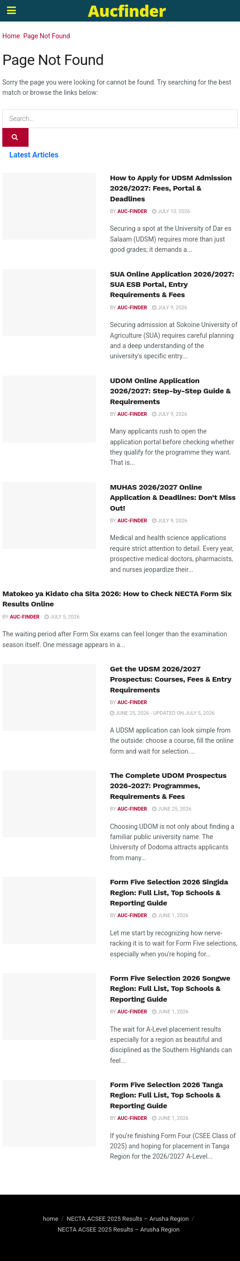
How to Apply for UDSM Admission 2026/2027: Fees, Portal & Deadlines (171, 188)
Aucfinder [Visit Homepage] (127, 11)
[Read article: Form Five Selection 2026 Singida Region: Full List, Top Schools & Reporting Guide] (49, 910)
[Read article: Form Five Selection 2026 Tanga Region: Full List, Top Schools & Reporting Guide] (49, 1113)
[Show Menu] (11, 10)
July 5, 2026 (62, 617)
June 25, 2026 (171, 809)
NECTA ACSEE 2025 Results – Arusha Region (127, 1218)
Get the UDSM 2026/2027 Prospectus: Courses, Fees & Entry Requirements (170, 679)
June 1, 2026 (170, 915)
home (50, 1218)
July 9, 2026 (169, 308)
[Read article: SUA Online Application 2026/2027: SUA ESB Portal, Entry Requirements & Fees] (49, 302)
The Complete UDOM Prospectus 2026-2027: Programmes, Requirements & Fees (168, 786)
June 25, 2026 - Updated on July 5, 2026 (162, 713)
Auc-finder (132, 211)
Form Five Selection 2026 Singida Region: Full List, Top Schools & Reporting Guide (169, 892)
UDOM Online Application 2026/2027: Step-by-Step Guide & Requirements (170, 391)
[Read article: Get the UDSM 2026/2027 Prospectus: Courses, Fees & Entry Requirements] (49, 697)
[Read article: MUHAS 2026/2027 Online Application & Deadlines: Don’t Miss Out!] (49, 515)
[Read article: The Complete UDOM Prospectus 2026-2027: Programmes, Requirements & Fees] (49, 803)
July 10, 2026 (171, 211)
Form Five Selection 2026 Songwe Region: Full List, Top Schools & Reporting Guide (170, 989)
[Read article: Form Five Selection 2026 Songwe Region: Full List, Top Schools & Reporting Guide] (49, 1006)
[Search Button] (15, 137)
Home (11, 36)
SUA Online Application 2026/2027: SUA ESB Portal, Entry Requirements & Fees (172, 284)
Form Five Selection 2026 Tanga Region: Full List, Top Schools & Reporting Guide (166, 1095)
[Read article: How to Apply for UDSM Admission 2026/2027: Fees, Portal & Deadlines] (49, 206)
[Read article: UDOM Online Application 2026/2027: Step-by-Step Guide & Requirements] (49, 409)
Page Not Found (46, 36)
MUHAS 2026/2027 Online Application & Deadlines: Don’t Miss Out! (172, 498)
